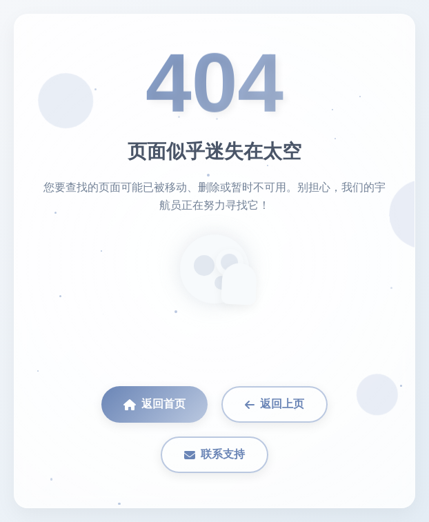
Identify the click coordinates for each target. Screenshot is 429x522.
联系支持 (214, 454)
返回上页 (274, 404)
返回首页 (154, 404)
